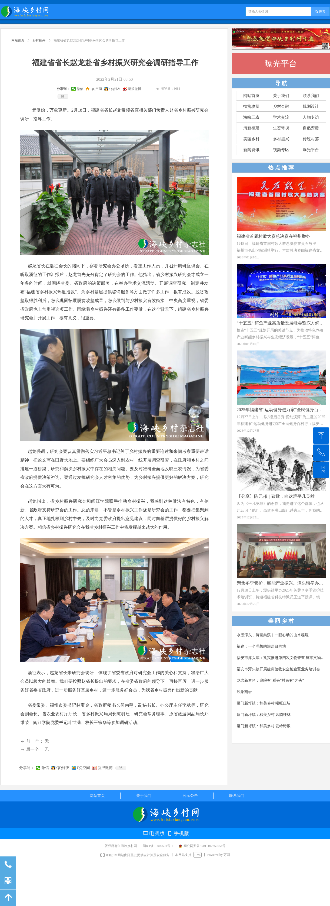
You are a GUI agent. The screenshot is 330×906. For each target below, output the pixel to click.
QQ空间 (83, 768)
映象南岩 (244, 692)
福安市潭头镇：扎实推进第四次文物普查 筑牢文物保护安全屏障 (281, 658)
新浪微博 (105, 768)
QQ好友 (62, 768)
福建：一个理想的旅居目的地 (261, 646)
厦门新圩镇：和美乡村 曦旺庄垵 (264, 703)
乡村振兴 (38, 40)
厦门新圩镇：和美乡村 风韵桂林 (264, 715)
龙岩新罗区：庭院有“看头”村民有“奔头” (270, 680)
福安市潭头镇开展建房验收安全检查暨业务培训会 (278, 669)
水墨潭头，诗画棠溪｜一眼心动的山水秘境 (273, 635)
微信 (45, 768)
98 (120, 768)
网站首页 (17, 40)
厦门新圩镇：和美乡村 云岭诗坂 (264, 726)
